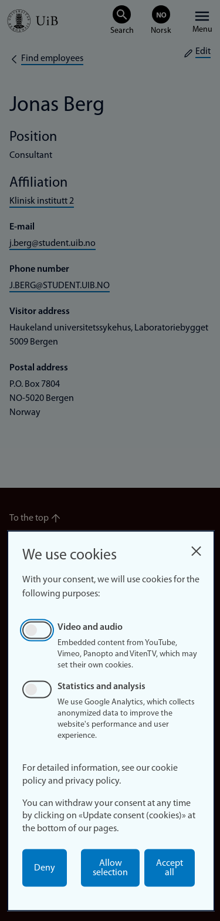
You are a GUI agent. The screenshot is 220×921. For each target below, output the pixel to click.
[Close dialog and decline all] (196, 548)
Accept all (169, 868)
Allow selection (110, 868)
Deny (44, 868)
